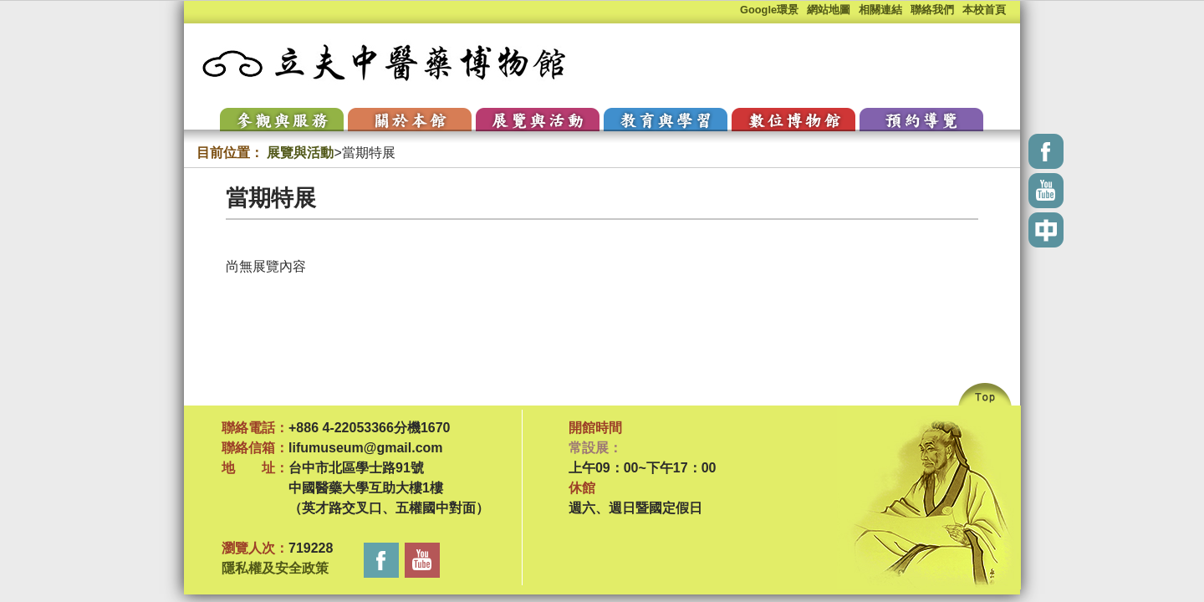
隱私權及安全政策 (275, 568)
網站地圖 (828, 9)
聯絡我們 (932, 9)
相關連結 (880, 9)
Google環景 (769, 9)
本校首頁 (984, 9)
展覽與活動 (300, 152)
